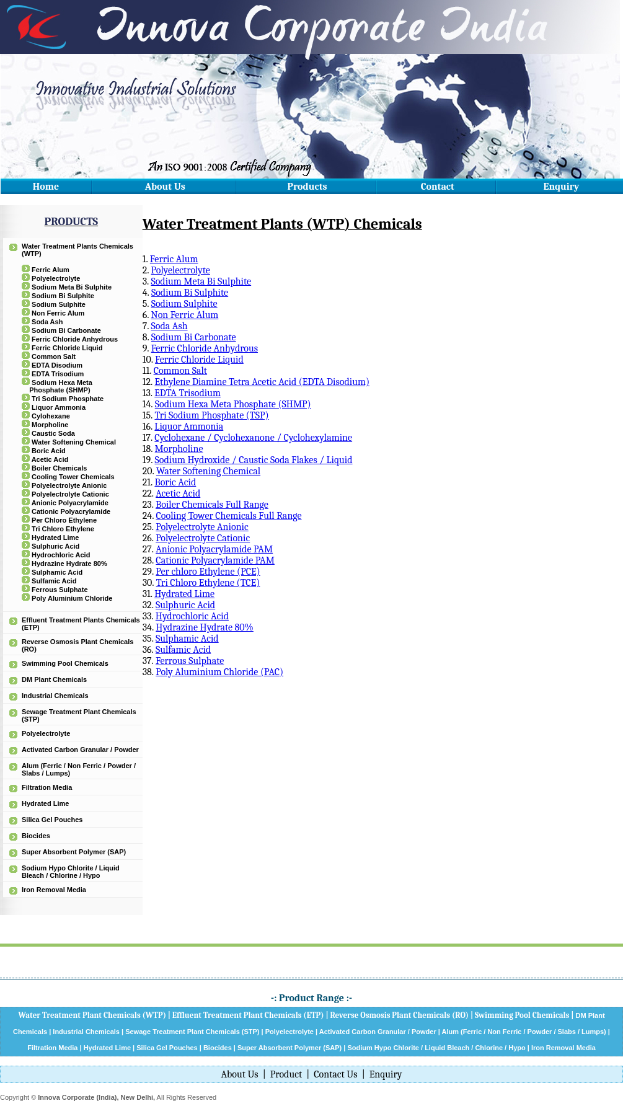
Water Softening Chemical (74, 442)
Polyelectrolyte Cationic (70, 494)
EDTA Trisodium (58, 374)
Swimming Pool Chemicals (65, 663)
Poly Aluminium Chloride (72, 598)
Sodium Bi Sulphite (63, 295)
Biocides (36, 835)
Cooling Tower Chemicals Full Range (228, 515)
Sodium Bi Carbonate (66, 330)
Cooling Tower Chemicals (73, 476)
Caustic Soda (53, 433)
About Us (165, 186)
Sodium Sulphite (59, 304)
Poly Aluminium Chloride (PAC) (219, 672)
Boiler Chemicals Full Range (212, 504)
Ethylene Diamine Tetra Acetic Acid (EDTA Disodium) (261, 381)
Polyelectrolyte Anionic (69, 485)
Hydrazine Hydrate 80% (69, 563)
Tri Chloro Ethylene (63, 529)
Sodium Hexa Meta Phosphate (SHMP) (60, 386)
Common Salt (54, 356)
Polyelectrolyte (56, 278)
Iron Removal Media (54, 889)
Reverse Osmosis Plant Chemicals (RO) (399, 1015)
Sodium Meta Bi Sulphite (72, 287)
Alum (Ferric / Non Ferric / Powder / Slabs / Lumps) (523, 1031)
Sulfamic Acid (54, 581)
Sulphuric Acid (55, 546)
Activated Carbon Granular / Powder (80, 749)
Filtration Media (47, 787)
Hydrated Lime (55, 537)
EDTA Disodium (57, 365)
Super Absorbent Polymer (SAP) (74, 852)
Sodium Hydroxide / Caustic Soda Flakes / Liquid (253, 460)
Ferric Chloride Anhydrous (75, 339)
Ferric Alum (50, 269)
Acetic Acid (50, 459)
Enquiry (562, 186)
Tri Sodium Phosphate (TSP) (211, 415)
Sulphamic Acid (57, 572)
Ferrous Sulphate (59, 589)
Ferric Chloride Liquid (67, 348)
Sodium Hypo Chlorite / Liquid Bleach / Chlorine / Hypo (71, 871)
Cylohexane (51, 416)
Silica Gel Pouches (52, 819)
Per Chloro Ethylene (64, 520)
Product (286, 1074)
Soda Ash (47, 321)
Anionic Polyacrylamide (70, 502)
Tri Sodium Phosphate (68, 398)
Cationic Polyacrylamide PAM (215, 560)
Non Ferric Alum (58, 313)
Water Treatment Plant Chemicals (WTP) (92, 1015)
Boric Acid (49, 450)
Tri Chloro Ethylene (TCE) (208, 582)
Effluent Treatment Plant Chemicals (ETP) (248, 1015)
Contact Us (335, 1074)
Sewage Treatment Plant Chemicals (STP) (192, 1031)
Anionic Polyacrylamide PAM (214, 549)
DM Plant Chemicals (54, 679)
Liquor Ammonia (59, 407)
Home (46, 186)
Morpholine (50, 424)
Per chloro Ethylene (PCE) (208, 571)
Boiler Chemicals (59, 468)
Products (307, 186)
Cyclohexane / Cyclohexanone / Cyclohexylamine (253, 437)
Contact (437, 186)
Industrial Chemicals (55, 695)
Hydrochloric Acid (61, 555)
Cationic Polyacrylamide (71, 511)
